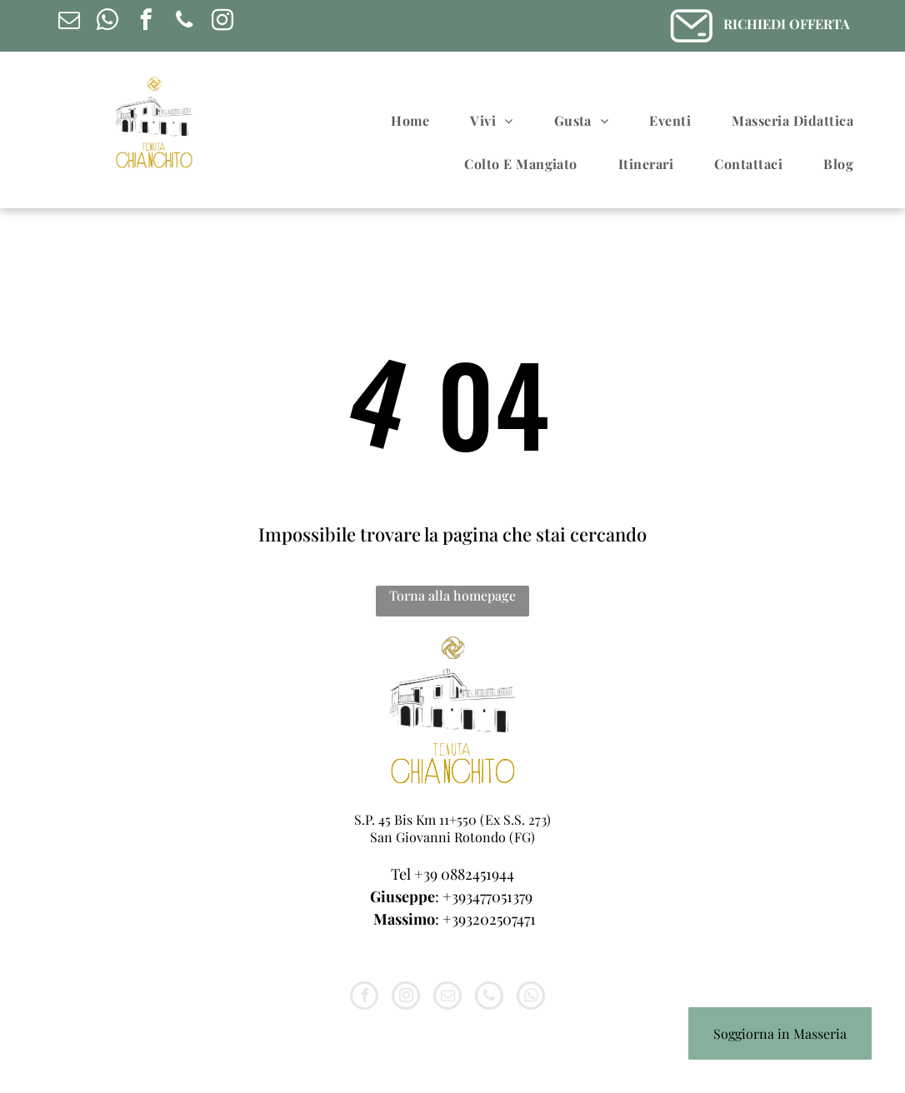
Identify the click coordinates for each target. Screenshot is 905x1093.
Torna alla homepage (452, 595)
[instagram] (222, 22)
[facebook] (145, 22)
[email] (68, 22)
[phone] (184, 22)
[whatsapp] (107, 22)
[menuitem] (416, 120)
